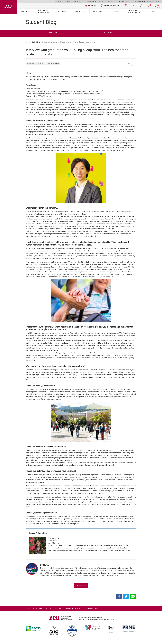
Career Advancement (53, 63)
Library (153, 11)
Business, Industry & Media (94, 1)
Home (28, 42)
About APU (25, 11)
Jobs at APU (59, 608)
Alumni (59, 1)
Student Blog (36, 42)
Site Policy (30, 608)
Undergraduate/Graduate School (43, 11)
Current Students (123, 1)
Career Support (97, 11)
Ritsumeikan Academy (72, 608)
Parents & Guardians (73, 1)
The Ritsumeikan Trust (90, 608)
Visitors (110, 1)
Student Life (79, 11)
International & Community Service (134, 11)
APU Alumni (40, 63)
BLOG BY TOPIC (53, 32)
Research (116, 11)
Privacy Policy (48, 608)
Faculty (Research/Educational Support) (147, 1)
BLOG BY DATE (108, 32)
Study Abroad (62, 11)
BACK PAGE (81, 586)
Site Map (39, 608)
